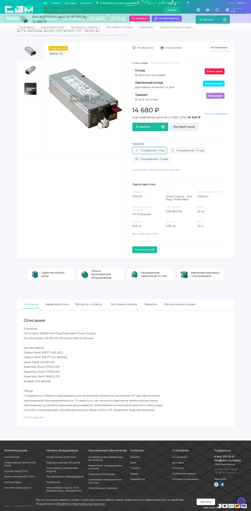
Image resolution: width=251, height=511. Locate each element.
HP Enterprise (218, 47)
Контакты (86, 3)
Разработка (137, 479)
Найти (172, 10)
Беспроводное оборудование (65, 476)
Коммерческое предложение (116, 3)
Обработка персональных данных (80, 503)
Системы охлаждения (17, 487)
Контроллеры (12, 482)
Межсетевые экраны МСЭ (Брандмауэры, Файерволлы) (64, 489)
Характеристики (57, 304)
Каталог (15, 18)
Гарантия (138, 143)
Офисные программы (101, 474)
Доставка (70, 3)
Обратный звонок (224, 464)
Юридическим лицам (180, 304)
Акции (118, 18)
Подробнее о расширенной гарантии (156, 169)
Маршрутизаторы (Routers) (63, 462)
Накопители (11, 457)
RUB (237, 3)
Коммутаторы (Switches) (61, 457)
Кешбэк (139, 18)
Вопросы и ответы (89, 304)
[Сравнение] (207, 10)
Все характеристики (145, 233)
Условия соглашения (185, 479)
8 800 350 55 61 (161, 3)
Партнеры (73, 18)
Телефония (53, 482)
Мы (45, 3)
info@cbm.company (227, 460)
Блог (51, 18)
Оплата (56, 3)
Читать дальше (33, 417)
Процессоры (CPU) (16, 471)
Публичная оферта (184, 473)
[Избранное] (217, 10)
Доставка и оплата (124, 304)
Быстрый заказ (184, 126)
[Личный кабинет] (198, 10)
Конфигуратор (166, 18)
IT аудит (135, 468)
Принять (206, 501)
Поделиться (144, 249)
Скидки (97, 18)
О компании (179, 457)
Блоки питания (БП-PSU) (19, 476)
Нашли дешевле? (216, 113)
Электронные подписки (103, 488)
